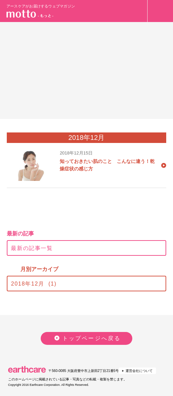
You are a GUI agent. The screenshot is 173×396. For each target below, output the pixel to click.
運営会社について (139, 371)
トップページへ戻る (91, 338)
